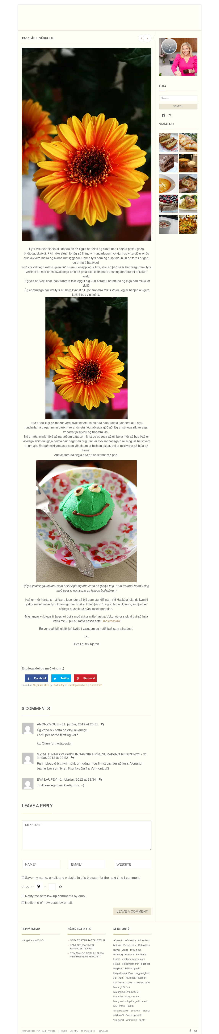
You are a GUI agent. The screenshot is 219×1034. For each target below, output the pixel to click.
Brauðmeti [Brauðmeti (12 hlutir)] (135, 949)
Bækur (103, 1031)
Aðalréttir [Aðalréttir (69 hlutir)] (118, 940)
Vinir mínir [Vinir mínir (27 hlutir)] (131, 1020)
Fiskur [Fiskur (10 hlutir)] (116, 963)
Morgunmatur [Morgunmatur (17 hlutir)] (132, 996)
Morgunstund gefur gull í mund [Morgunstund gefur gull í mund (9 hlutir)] (130, 1001)
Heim (64, 1031)
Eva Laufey (58, 685)
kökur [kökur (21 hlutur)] (129, 982)
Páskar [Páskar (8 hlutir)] (130, 1005)
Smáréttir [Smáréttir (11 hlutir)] (135, 1010)
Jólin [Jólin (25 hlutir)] (121, 977)
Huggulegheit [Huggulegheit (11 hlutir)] (142, 973)
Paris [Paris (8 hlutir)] (122, 1005)
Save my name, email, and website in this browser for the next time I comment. (82, 878)
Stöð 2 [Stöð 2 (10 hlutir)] (146, 1010)
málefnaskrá (111, 621)
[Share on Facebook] (36, 678)
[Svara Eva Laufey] (100, 779)
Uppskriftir (88, 1031)
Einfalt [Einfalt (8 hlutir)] (116, 959)
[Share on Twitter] (61, 678)
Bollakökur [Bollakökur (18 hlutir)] (144, 945)
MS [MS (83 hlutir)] (115, 1005)
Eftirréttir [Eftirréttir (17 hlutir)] (129, 954)
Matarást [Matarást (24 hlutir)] (118, 996)
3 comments (96, 685)
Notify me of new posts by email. (49, 903)
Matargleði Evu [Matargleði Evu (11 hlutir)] (121, 987)
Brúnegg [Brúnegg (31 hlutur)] (118, 954)
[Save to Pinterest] (85, 678)
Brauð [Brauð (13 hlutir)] (125, 949)
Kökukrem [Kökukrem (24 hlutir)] (119, 982)
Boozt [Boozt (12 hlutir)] (116, 949)
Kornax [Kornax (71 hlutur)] (142, 977)
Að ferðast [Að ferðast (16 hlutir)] (143, 940)
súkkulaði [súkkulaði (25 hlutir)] (118, 1015)
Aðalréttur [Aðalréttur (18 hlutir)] (130, 940)
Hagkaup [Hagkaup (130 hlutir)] (118, 968)
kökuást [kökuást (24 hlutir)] (138, 982)
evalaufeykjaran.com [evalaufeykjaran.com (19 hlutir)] (133, 959)
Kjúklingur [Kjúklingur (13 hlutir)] (130, 977)
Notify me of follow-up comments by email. (56, 896)
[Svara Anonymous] (102, 724)
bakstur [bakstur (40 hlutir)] (117, 945)
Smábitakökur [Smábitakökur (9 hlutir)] (120, 1010)
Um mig (74, 1031)
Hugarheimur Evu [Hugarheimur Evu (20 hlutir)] (123, 973)
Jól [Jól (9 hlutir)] (115, 977)
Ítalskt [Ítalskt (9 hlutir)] (142, 1020)
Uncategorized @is (77, 685)
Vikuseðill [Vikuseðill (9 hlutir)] (118, 1020)
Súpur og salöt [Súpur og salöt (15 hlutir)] (134, 1015)
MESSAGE (86, 835)
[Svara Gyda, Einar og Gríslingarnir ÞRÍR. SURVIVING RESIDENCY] (72, 758)
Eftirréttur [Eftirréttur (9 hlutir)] (141, 954)
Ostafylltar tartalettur (87, 940)
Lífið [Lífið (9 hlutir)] (147, 982)
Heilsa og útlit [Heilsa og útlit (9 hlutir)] (132, 968)
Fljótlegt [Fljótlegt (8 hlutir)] (145, 963)
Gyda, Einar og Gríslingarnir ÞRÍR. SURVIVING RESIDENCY (88, 754)
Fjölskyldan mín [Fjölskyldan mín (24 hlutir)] (130, 963)
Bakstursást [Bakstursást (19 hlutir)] (129, 945)
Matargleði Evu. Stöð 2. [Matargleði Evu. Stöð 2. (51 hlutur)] (126, 991)
